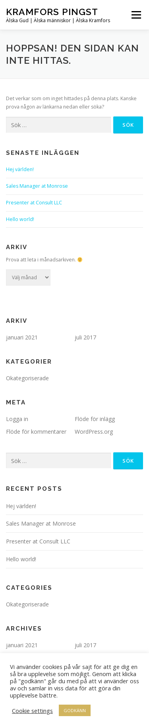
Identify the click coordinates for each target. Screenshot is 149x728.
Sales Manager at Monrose (37, 186)
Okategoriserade (27, 378)
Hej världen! (20, 169)
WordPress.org (94, 431)
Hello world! (20, 219)
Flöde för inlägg (95, 419)
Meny (135, 14)
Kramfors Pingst (52, 11)
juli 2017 (85, 337)
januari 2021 (22, 337)
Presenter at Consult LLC (34, 202)
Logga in (17, 419)
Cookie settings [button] (32, 710)
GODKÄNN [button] (75, 710)
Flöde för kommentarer (36, 431)
